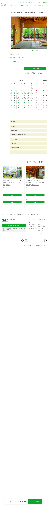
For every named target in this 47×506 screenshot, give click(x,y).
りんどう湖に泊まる (42, 233)
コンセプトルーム (41, 228)
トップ (8, 5)
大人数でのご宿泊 (41, 232)
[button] (32, 50)
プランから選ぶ (22, 5)
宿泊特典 (27, 5)
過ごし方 (16, 5)
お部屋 (12, 5)
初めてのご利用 (32, 226)
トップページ (31, 219)
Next (21, 172)
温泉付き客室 (40, 230)
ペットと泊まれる (41, 226)
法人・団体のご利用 (33, 228)
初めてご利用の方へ (42, 5)
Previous (3, 172)
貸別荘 (6, 214)
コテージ (39, 224)
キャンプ (39, 235)
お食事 (31, 5)
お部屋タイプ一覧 (41, 219)
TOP (2, 214)
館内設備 (35, 5)
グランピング (40, 222)
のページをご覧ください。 (10, 230)
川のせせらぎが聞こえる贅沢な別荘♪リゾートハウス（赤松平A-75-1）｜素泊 (24, 214)
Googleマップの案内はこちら (14, 225)
